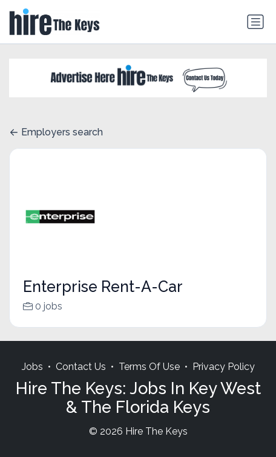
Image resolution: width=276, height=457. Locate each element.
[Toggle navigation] (255, 21)
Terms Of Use (149, 379)
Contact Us (81, 379)
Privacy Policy (223, 379)
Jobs (32, 379)
